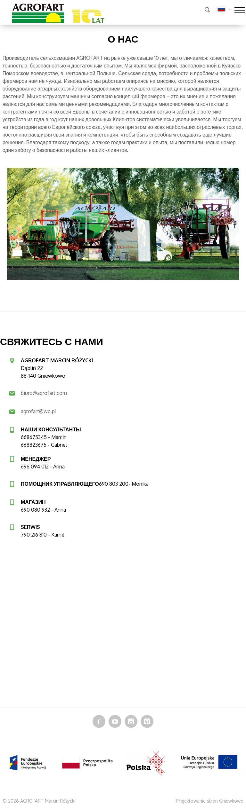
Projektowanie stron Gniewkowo (209, 801)
